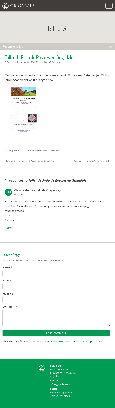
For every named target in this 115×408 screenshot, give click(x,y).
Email (7, 280)
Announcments (35, 150)
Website (7, 293)
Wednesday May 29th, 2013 (28, 62)
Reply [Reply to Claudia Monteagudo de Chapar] (8, 227)
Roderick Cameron (52, 62)
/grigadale (67, 392)
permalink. (55, 150)
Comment (10, 306)
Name (7, 267)
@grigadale (64, 395)
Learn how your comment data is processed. (76, 341)
